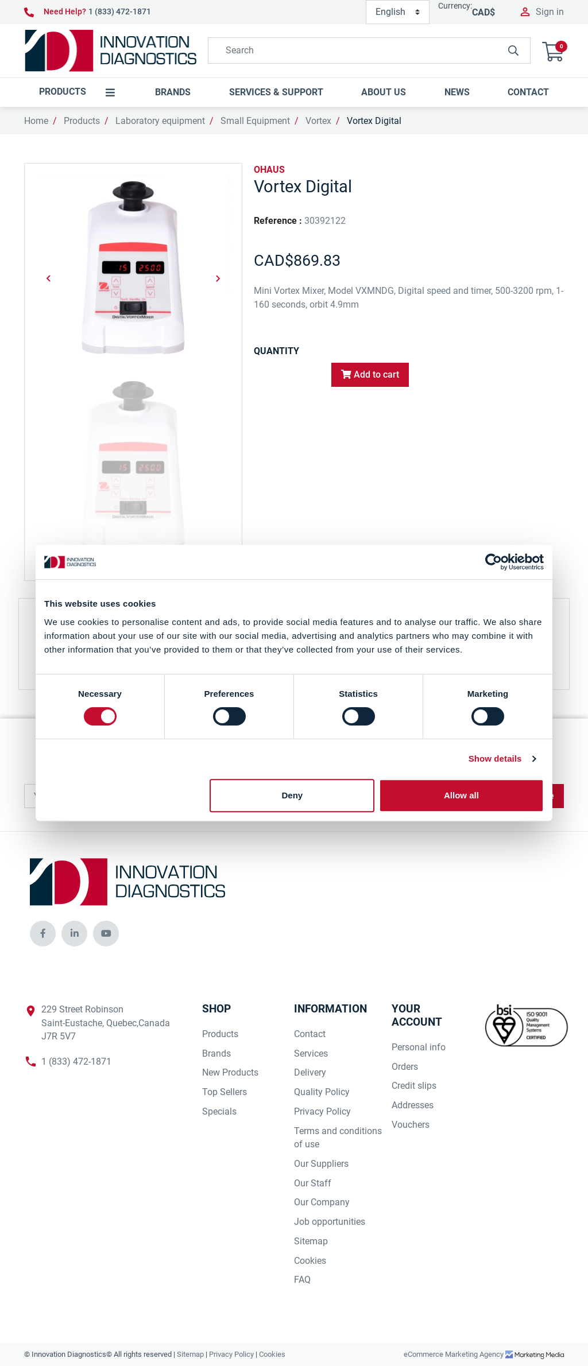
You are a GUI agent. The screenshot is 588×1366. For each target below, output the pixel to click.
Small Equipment (255, 120)
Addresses (413, 1105)
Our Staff (312, 1183)
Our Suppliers (321, 1163)
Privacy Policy (322, 1111)
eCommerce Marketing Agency (454, 1354)
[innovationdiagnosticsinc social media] (43, 933)
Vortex (318, 120)
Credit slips (414, 1085)
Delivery (310, 1072)
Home (36, 120)
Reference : (278, 220)
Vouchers (411, 1124)
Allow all (461, 795)
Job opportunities (329, 1221)
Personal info (419, 1047)
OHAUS (269, 169)
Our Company (322, 1202)
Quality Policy (322, 1091)
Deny (292, 795)
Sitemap (311, 1241)
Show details (495, 758)
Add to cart (370, 374)
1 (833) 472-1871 (119, 11)
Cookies (310, 1260)
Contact (310, 1034)
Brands (216, 1053)
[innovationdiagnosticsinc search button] (513, 50)
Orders (405, 1066)
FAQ (302, 1279)
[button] (553, 50)
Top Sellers (224, 1091)
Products (82, 120)
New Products (230, 1072)
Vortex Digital (374, 120)
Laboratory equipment (160, 120)
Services (311, 1053)
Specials (219, 1111)
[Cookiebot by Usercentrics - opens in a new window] (493, 562)
